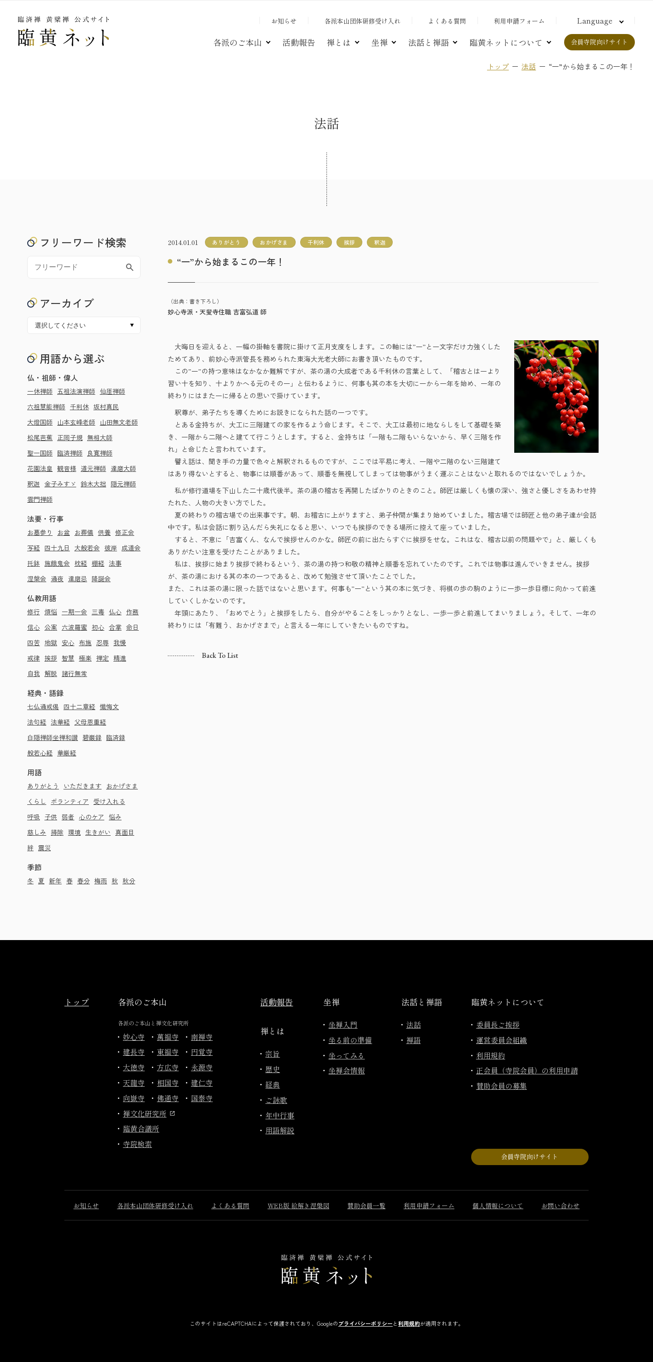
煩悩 (50, 611)
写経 (33, 547)
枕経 (80, 563)
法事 (115, 563)
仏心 (115, 611)
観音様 (66, 468)
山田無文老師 (119, 421)
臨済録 (115, 737)
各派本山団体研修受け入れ (362, 20)
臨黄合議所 (141, 1128)
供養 (104, 532)
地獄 (50, 642)
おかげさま (122, 785)
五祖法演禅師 (76, 391)
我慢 (119, 642)
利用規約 (490, 1055)
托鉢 (33, 563)
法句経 (36, 721)
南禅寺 (202, 1036)
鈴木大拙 (93, 483)
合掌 (115, 627)
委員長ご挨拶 (498, 1024)
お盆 (63, 532)
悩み (115, 816)
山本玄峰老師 (76, 421)
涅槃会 (36, 578)
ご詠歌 (276, 1099)
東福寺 (168, 1051)
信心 (33, 627)
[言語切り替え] (599, 20)
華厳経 (66, 752)
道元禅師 (93, 468)
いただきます (82, 785)
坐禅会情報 (346, 1070)
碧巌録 (92, 737)
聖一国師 (40, 452)
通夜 (57, 578)
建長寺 (134, 1051)
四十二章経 (79, 706)
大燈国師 (40, 421)
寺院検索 (137, 1143)
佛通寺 (168, 1098)
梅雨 (100, 880)
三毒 (98, 611)
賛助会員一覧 (366, 1205)
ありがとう (43, 785)
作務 (132, 611)
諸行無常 (74, 673)
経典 (272, 1084)
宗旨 (272, 1053)
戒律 (33, 657)
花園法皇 (40, 468)
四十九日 (57, 547)
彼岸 (110, 547)
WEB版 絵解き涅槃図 (298, 1205)
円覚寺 (202, 1051)
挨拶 (50, 657)
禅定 (102, 657)
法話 (528, 66)
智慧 (68, 657)
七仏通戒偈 (43, 706)
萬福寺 (168, 1036)
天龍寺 (134, 1082)
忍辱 (102, 642)
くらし (36, 801)
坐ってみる (346, 1055)
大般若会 (87, 547)
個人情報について (498, 1205)
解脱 (50, 673)
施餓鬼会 (57, 563)
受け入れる (109, 801)
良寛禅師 (99, 452)
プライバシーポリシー (365, 1323)
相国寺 (168, 1082)
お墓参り (40, 532)
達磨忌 (77, 578)
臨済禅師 (70, 452)
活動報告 (299, 42)
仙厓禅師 (112, 391)
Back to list (220, 655)
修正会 (124, 532)
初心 (98, 627)
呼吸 (33, 816)
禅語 (413, 1039)
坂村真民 (106, 406)
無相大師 (99, 437)
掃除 (57, 832)
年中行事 (279, 1115)
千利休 (79, 406)
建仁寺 (202, 1082)
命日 (132, 627)
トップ (498, 66)
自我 (33, 673)
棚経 (98, 563)
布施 (85, 642)
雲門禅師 (40, 499)
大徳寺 (134, 1067)
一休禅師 (40, 391)
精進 (119, 657)
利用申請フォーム (519, 20)
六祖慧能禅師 (46, 406)
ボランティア (70, 801)
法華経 (60, 721)
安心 (68, 642)
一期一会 (74, 611)
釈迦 (33, 483)
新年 (55, 880)
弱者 (68, 816)
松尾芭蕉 (40, 437)
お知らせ (284, 20)
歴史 (272, 1068)
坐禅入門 (342, 1024)
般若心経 (40, 752)
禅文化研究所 (149, 1113)
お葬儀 (83, 532)
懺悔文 (109, 706)
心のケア (91, 816)
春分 (83, 880)
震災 (44, 847)
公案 (50, 627)
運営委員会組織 (501, 1039)
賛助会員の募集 (501, 1085)
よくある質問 (447, 20)
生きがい (98, 832)
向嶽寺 (134, 1098)
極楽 (85, 657)
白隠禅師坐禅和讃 (52, 737)
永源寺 (202, 1067)
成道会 (131, 547)
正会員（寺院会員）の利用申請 (527, 1070)
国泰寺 (202, 1098)
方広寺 (168, 1067)
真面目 (124, 832)
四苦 (33, 642)
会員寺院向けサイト (599, 41)
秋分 (128, 880)
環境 (74, 832)
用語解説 (279, 1130)
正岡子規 (70, 437)
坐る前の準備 (350, 1039)
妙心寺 (134, 1036)
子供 (50, 816)
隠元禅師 (123, 483)
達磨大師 (123, 468)
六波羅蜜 (74, 627)
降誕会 (101, 578)
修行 (33, 611)
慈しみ (36, 832)
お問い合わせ (560, 1205)
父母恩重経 (90, 721)
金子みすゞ (60, 483)
